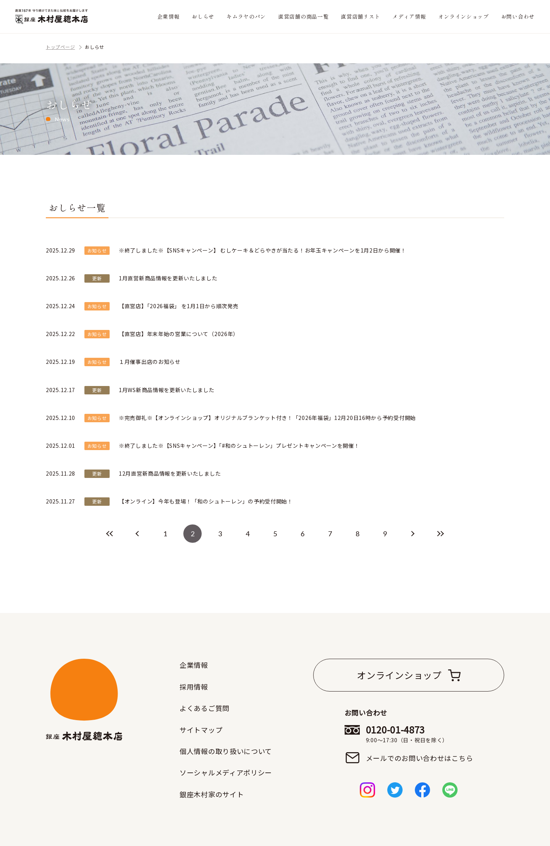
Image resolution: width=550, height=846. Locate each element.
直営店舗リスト (360, 16)
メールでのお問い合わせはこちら (419, 758)
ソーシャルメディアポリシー (226, 772)
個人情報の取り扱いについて (226, 751)
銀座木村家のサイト (212, 794)
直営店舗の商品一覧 (303, 16)
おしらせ (203, 16)
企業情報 (168, 16)
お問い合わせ (518, 16)
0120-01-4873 (419, 734)
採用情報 (194, 687)
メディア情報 (409, 16)
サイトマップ (201, 730)
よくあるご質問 (205, 708)
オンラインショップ (463, 16)
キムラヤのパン (246, 16)
